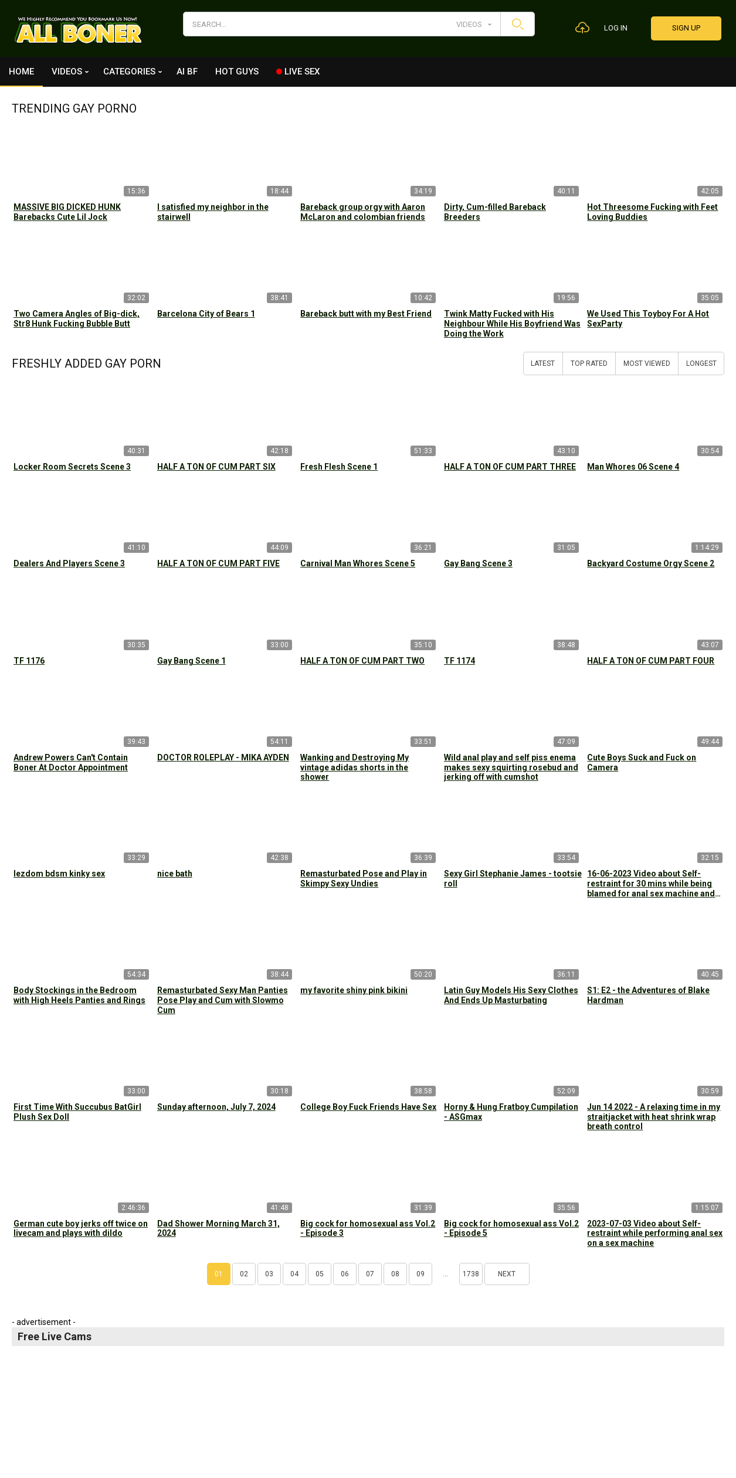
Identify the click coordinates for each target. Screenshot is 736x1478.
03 (269, 1274)
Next (506, 1274)
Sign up (686, 27)
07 (370, 1274)
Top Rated (589, 363)
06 (345, 1274)
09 (420, 1274)
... (445, 1274)
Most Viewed (646, 363)
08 (395, 1274)
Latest (543, 363)
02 (244, 1274)
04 (294, 1274)
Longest (701, 363)
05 (320, 1274)
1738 (471, 1274)
